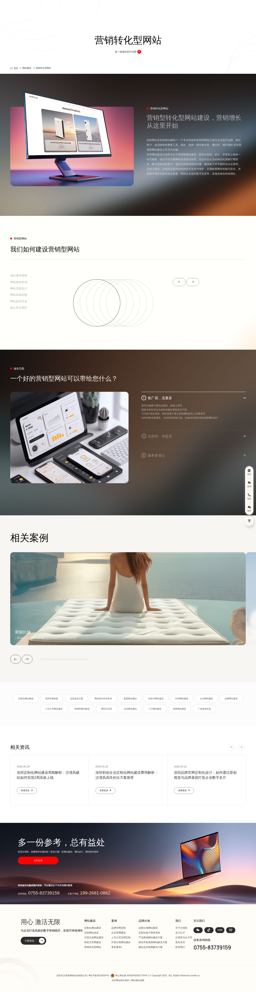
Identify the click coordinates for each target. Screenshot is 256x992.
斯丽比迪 (23, 632)
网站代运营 (106, 709)
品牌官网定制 (118, 928)
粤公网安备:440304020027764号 (131, 975)
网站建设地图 (137, 980)
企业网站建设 (206, 698)
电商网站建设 (179, 709)
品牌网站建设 (231, 698)
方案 (165, 8)
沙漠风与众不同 (183, 937)
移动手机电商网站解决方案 (153, 942)
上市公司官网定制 (121, 937)
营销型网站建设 (82, 709)
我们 (204, 8)
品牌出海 (179, 8)
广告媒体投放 (204, 709)
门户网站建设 (154, 709)
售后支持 (180, 942)
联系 (215, 8)
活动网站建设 (130, 709)
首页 (127, 8)
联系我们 (180, 947)
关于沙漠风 (181, 928)
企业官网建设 (118, 932)
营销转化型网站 (43, 68)
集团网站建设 (130, 698)
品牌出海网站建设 (148, 928)
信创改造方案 (76, 698)
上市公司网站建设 (54, 709)
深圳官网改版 (51, 698)
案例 (154, 8)
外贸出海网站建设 (93, 937)
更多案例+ (116, 947)
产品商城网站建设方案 (151, 937)
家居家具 (21, 638)
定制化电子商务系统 (149, 932)
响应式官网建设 (92, 942)
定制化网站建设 (26, 698)
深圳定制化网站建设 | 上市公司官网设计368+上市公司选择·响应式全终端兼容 (68, 8)
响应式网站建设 (156, 698)
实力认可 (180, 932)
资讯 (193, 8)
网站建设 (141, 8)
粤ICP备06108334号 (99, 975)
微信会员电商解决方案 (151, 947)
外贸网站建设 (181, 698)
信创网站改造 (91, 932)
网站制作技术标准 (103, 698)
